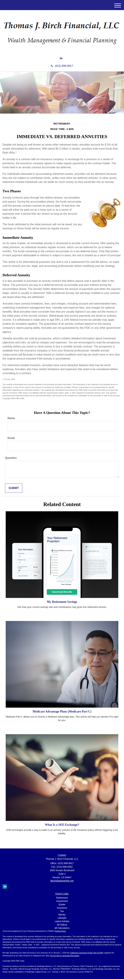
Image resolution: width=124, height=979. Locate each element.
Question (11, 457)
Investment (62, 901)
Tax (62, 911)
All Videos (62, 924)
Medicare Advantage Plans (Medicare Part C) (62, 711)
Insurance (62, 907)
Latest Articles (62, 921)
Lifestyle (62, 918)
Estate (62, 904)
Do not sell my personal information (64, 956)
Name (11, 418)
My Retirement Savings (62, 601)
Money (62, 914)
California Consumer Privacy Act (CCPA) (86, 953)
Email (11, 438)
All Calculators (61, 928)
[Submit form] (13, 488)
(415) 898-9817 (62, 65)
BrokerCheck (60, 931)
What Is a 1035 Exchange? (62, 824)
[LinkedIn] (61, 58)
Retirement (62, 897)
